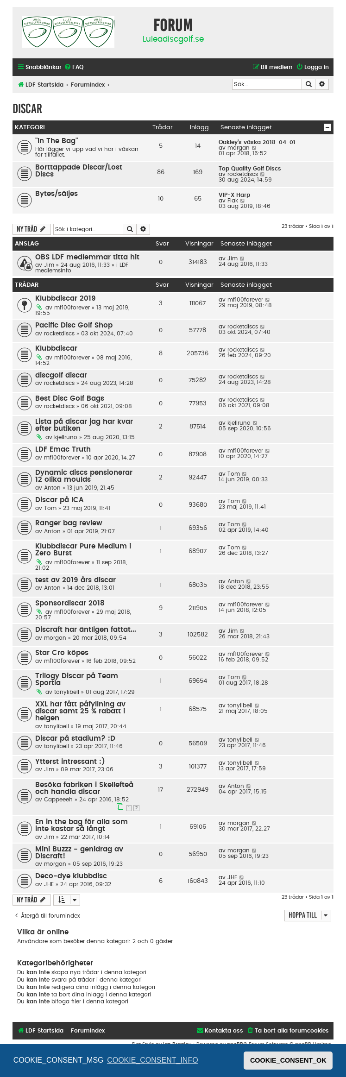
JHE (49, 884)
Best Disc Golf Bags (69, 398)
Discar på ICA (59, 500)
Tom (233, 474)
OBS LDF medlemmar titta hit (87, 257)
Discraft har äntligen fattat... (85, 629)
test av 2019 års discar (75, 580)
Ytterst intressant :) (70, 761)
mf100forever (72, 307)
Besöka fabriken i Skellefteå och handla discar (84, 788)
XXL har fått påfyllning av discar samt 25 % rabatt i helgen (80, 711)
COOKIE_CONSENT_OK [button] (288, 1060)
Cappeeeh (58, 799)
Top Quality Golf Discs (250, 168)
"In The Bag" (56, 141)
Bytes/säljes (56, 193)
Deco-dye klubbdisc (71, 876)
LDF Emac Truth (63, 449)
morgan (238, 148)
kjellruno (65, 437)
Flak (232, 200)
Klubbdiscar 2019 (65, 298)
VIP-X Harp (234, 195)
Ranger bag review (68, 523)
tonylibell (66, 692)
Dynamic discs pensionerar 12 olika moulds (83, 476)
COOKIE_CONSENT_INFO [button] (152, 1060)
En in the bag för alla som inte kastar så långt (81, 825)
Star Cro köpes (61, 652)
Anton (52, 488)
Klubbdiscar (56, 348)
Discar (27, 108)
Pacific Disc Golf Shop (74, 325)
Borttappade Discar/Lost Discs (78, 171)
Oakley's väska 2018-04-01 (257, 142)
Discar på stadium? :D (75, 738)
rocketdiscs (242, 174)
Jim (49, 265)
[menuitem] (73, 67)
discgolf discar (61, 375)
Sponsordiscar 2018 (70, 603)
